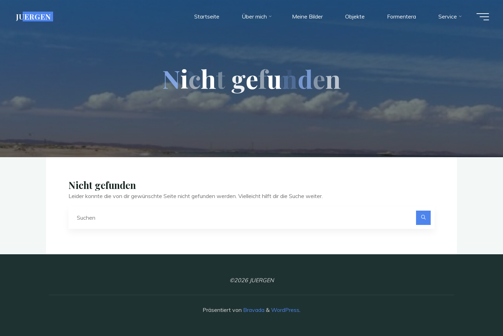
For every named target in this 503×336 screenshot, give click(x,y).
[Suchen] (423, 218)
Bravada (253, 309)
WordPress (285, 309)
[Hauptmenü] (482, 16)
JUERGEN (33, 16)
